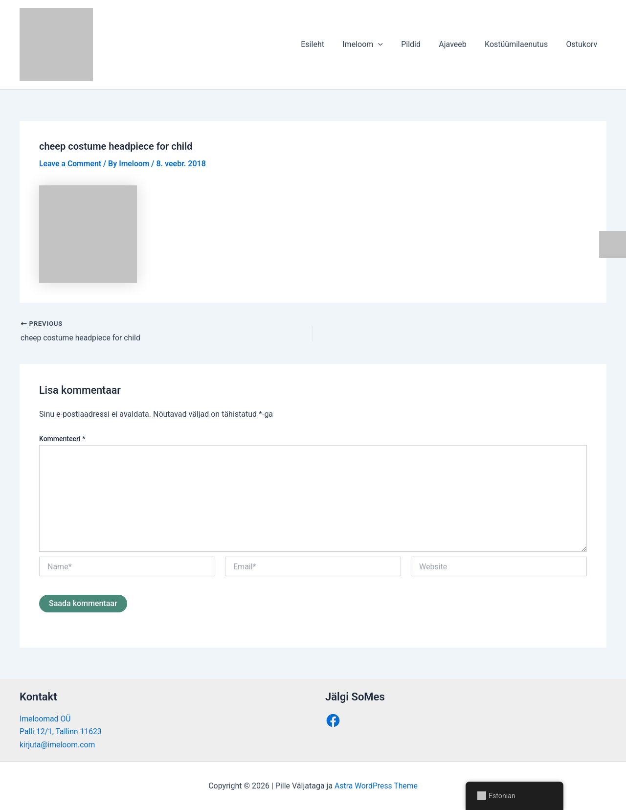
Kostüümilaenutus (520, 44)
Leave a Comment (70, 163)
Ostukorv (583, 44)
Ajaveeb (459, 44)
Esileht (326, 44)
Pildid (420, 44)
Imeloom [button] (374, 44)
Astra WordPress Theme (376, 785)
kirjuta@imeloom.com (58, 744)
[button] (390, 44)
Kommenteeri (62, 438)
